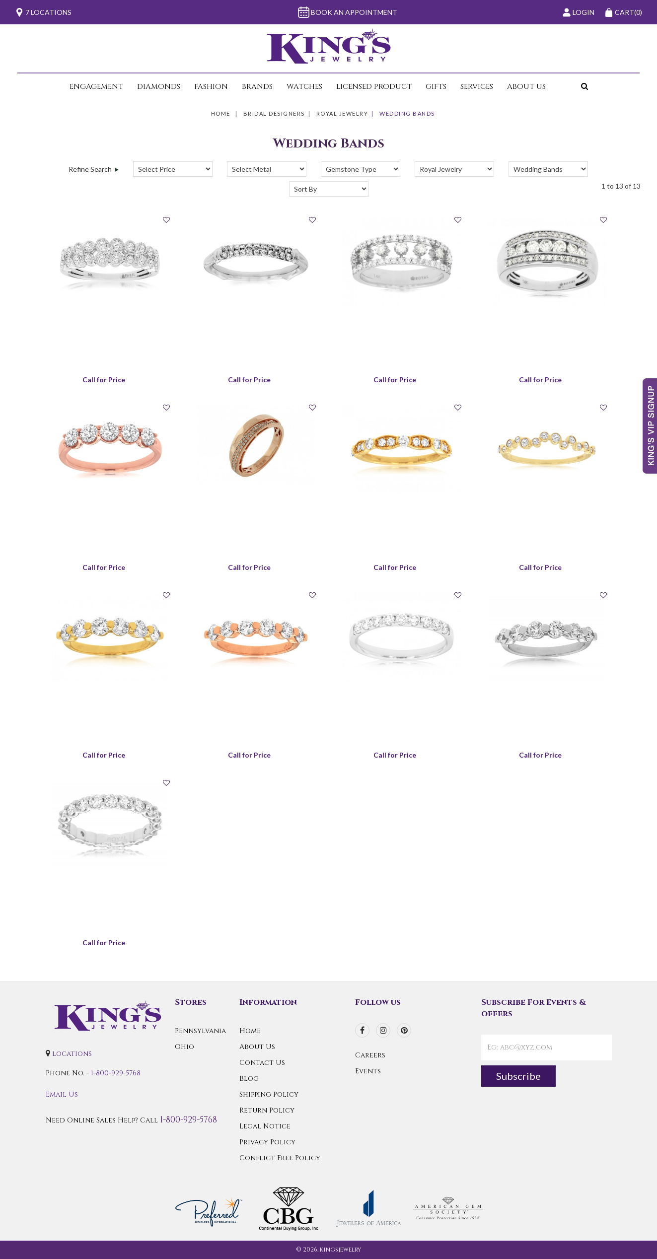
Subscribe (518, 1076)
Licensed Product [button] (374, 86)
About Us (257, 1046)
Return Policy (266, 1110)
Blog (249, 1078)
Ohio (184, 1046)
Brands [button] (257, 86)
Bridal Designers (274, 113)
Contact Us (262, 1062)
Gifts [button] (436, 86)
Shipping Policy (268, 1094)
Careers (370, 1055)
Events (368, 1071)
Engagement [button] (96, 86)
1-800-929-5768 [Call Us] (116, 1073)
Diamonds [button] (158, 86)
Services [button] (476, 86)
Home (220, 113)
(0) (623, 12)
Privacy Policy (267, 1142)
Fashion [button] (211, 86)
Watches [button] (304, 86)
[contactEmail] (546, 1047)
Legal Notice (265, 1126)
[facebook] (362, 1030)
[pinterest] (404, 1030)
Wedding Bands (407, 113)
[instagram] (383, 1030)
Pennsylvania (200, 1031)
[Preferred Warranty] (209, 1207)
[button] (571, 86)
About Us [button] (526, 86)
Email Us (62, 1094)
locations (72, 1053)
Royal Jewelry (342, 113)
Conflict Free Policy (279, 1158)
